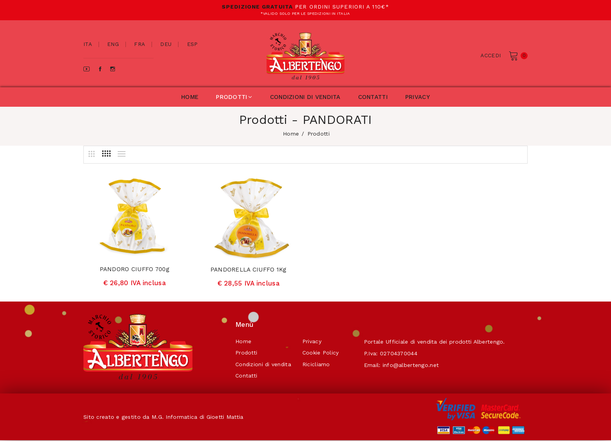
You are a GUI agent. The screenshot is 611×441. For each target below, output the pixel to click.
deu (166, 44)
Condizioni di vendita (263, 365)
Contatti (246, 377)
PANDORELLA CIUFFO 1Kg (248, 269)
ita (87, 44)
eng (113, 44)
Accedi (490, 55)
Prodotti (246, 353)
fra (139, 44)
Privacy (313, 342)
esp (192, 44)
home (189, 97)
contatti (373, 97)
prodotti (234, 97)
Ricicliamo (317, 365)
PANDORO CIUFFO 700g (135, 269)
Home (243, 342)
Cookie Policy (322, 353)
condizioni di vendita (305, 97)
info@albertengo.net (413, 365)
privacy (417, 97)
